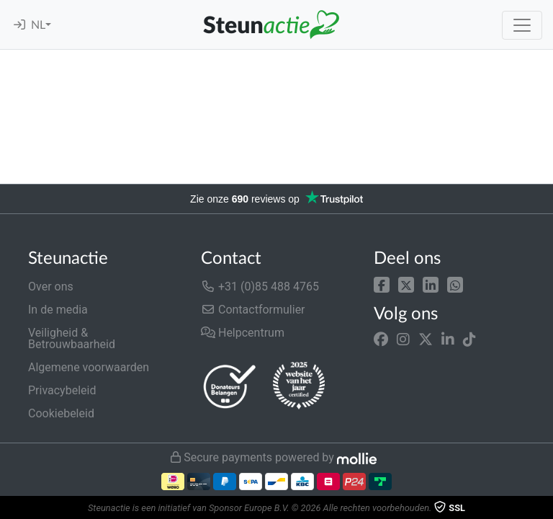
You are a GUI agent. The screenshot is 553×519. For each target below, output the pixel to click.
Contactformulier (253, 309)
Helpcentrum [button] (242, 333)
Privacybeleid (62, 390)
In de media (58, 309)
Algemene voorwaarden (88, 367)
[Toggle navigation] (522, 25)
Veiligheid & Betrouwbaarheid (71, 338)
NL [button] (38, 25)
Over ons (50, 286)
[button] (382, 283)
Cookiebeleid (61, 413)
